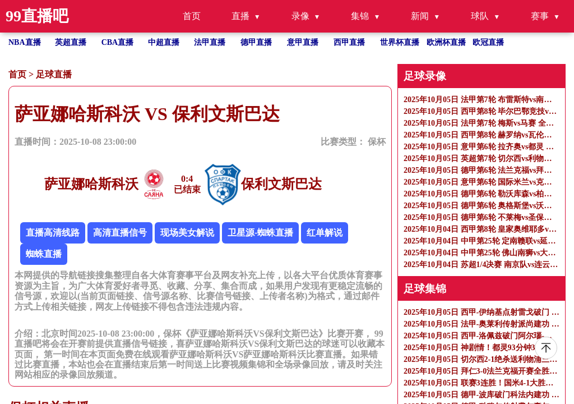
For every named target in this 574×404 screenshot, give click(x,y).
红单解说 (324, 232)
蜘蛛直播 (44, 254)
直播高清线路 (53, 232)
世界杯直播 (399, 42)
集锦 (360, 16)
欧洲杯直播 (446, 42)
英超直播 (70, 42)
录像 (300, 16)
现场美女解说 (187, 232)
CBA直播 (117, 42)
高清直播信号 (120, 232)
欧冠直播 (488, 42)
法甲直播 (209, 42)
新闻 (420, 16)
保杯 (377, 141)
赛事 (540, 16)
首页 (192, 16)
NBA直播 (24, 42)
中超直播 (163, 42)
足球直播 (54, 74)
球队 (480, 16)
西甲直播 (349, 42)
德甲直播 (256, 42)
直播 (240, 16)
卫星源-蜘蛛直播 (260, 232)
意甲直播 (302, 42)
